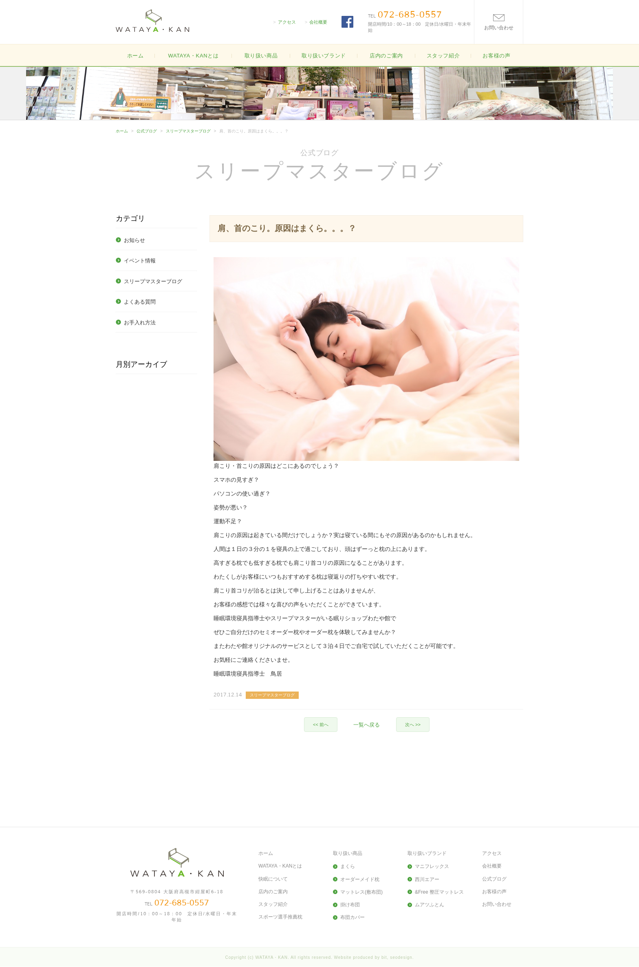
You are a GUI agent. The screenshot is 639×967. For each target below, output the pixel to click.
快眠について (273, 879)
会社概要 (318, 22)
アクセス (287, 22)
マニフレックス (432, 866)
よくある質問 (140, 302)
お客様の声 (496, 56)
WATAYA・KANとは (193, 56)
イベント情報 (140, 261)
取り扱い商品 (347, 853)
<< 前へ (320, 724)
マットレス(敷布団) (361, 892)
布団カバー (352, 917)
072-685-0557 (410, 14)
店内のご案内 (386, 56)
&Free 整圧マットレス (439, 892)
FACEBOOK (347, 22)
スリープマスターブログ (188, 131)
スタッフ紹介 (443, 56)
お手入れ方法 (140, 322)
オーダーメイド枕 (359, 879)
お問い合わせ (496, 904)
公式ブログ (147, 131)
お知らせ (134, 240)
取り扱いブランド (427, 853)
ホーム (135, 56)
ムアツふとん (429, 905)
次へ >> (413, 724)
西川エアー (427, 879)
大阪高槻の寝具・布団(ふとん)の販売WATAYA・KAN (152, 20)
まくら (347, 866)
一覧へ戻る (366, 725)
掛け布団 (350, 905)
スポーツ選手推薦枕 (280, 917)
